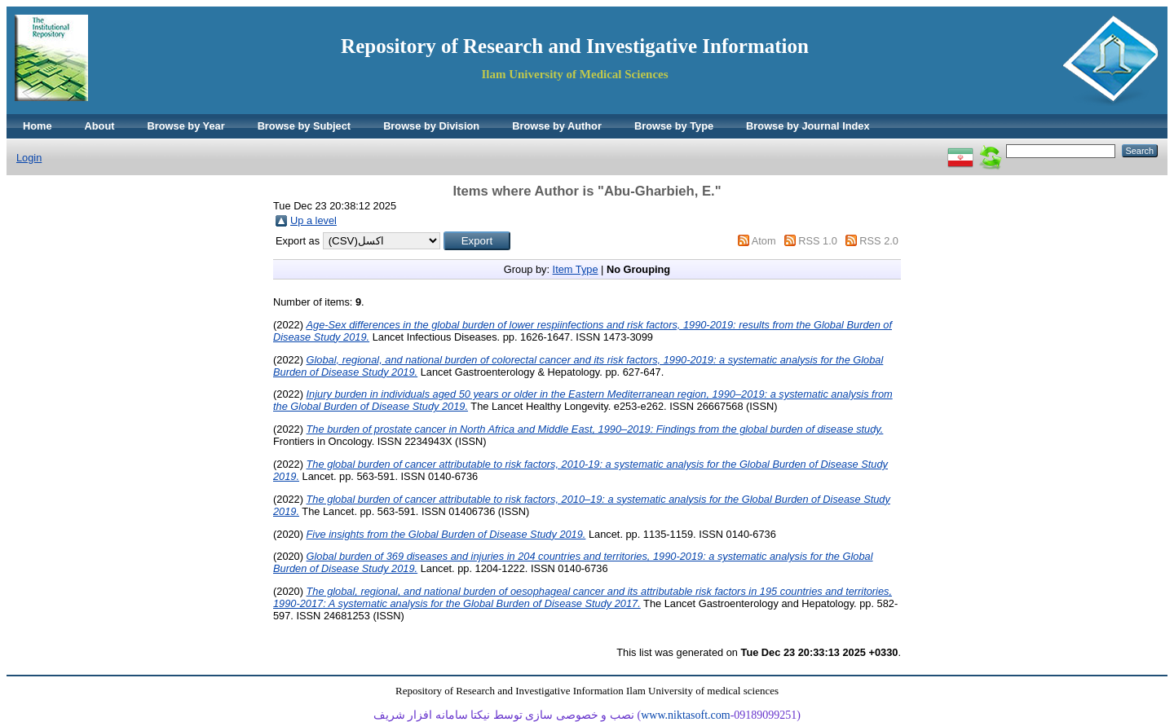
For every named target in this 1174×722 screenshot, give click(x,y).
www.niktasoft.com (685, 715)
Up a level (313, 220)
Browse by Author (557, 126)
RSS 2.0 (878, 241)
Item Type (575, 269)
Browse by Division (431, 126)
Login (29, 158)
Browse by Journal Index (807, 126)
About (100, 126)
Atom (764, 241)
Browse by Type (673, 126)
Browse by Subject (304, 126)
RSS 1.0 (817, 241)
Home (37, 126)
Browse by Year (186, 126)
